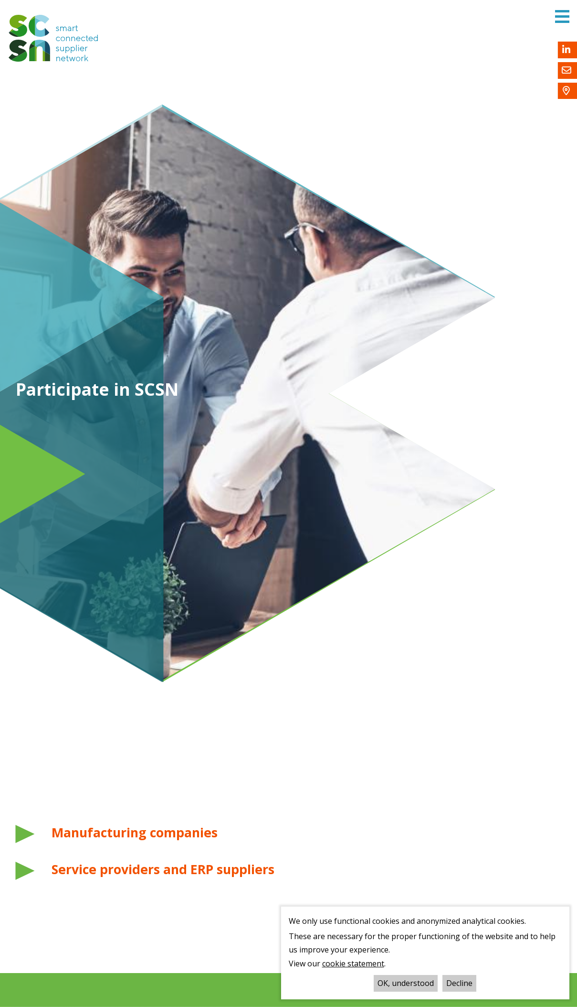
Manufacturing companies (135, 832)
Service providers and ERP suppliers (163, 869)
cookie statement (353, 963)
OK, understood (406, 983)
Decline (459, 983)
